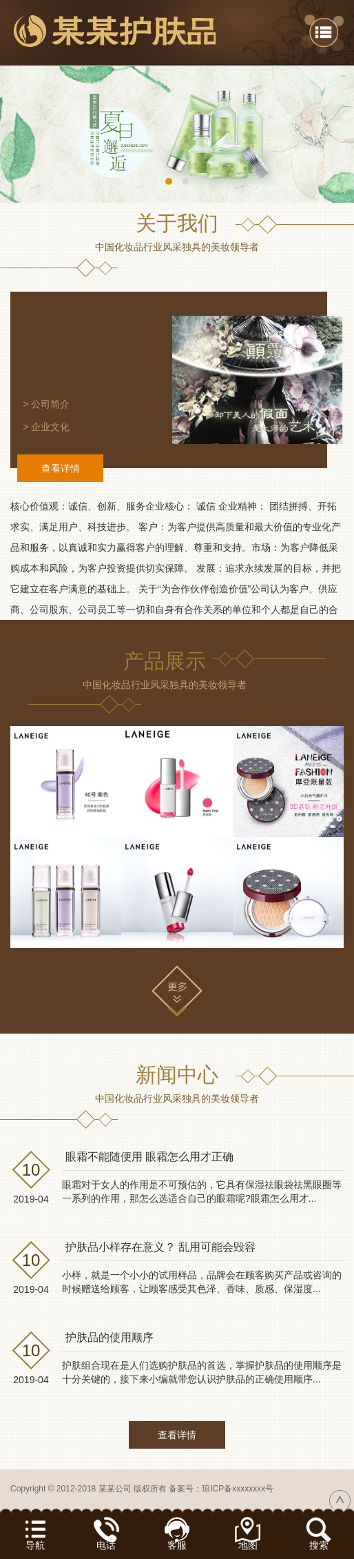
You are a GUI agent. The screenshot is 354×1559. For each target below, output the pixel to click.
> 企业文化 (46, 426)
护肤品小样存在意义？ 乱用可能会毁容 (160, 1247)
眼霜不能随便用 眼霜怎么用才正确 (149, 1157)
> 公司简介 (46, 404)
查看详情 (60, 468)
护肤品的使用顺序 (109, 1337)
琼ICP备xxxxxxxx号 (237, 1488)
